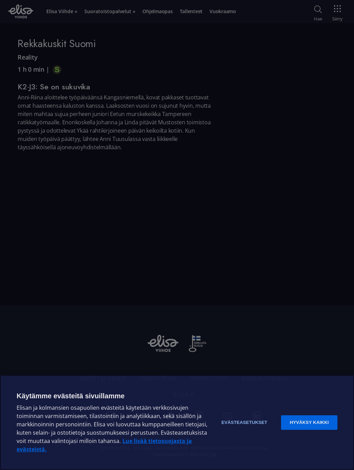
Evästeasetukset (244, 422)
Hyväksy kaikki (309, 422)
